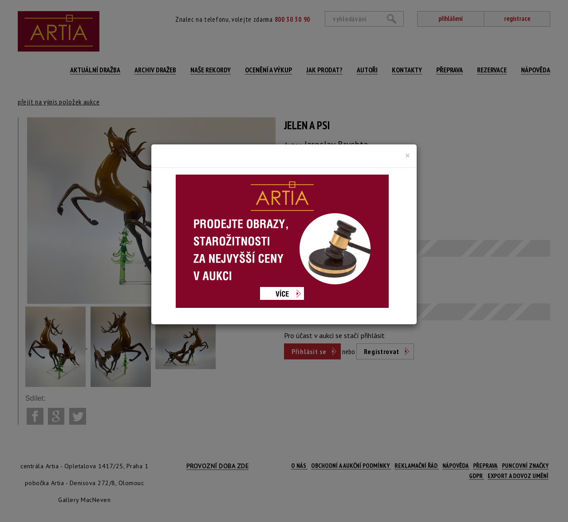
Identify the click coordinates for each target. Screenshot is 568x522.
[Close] (407, 155)
